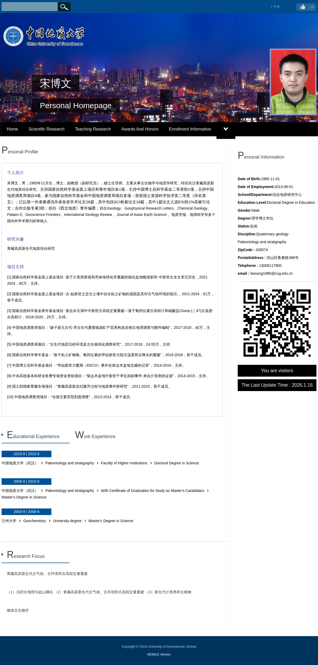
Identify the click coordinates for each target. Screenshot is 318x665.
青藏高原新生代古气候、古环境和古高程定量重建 (47, 574)
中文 (277, 6)
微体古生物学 (18, 610)
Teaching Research (93, 129)
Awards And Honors (139, 129)
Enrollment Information (190, 129)
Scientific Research (47, 129)
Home (12, 129)
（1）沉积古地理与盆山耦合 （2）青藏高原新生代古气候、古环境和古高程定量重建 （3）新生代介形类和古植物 (99, 592)
